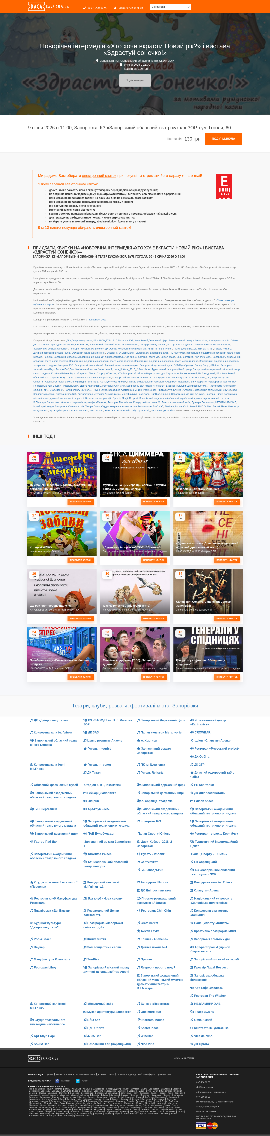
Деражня (54, 1095)
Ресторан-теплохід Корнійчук (214, 833)
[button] (170, 7)
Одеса (175, 1105)
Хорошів (60, 1114)
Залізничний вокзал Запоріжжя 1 (93, 369)
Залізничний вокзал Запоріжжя (50, 348)
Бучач (155, 1091)
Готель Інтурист (163, 348)
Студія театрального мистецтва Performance (126, 406)
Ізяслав (58, 1089)
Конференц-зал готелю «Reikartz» (145, 385)
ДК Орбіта (111, 348)
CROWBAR (81, 344)
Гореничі (179, 1093)
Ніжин (43, 1105)
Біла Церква (98, 1089)
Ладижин (120, 1101)
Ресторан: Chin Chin (113, 385)
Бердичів (176, 1089)
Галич (154, 1093)
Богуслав (67, 1091)
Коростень (146, 1099)
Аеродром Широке (164, 377)
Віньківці (33, 1093)
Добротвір (84, 1095)
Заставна (56, 1097)
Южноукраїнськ (36, 1116)
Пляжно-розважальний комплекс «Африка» (152, 381)
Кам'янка (173, 1097)
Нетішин (62, 1105)
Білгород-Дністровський (117, 1089)
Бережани (34, 1091)
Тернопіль (74, 1112)
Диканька (64, 1095)
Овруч (167, 1105)
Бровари (133, 1091)
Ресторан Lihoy (214, 394)
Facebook (63, 1081)
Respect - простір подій (98, 398)
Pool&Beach (150, 389)
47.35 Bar (72, 410)
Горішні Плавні (166, 1093)
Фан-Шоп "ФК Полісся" (206, 1112)
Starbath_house (173, 406)
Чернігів (118, 1114)
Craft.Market (56, 389)
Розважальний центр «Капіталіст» (188, 340)
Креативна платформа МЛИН (125, 389)
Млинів (139, 1103)
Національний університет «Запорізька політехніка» (207, 381)
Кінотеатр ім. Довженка (209, 1028)
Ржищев (77, 1109)
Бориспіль (99, 1091)
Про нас (49, 1074)
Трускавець (112, 1112)
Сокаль (154, 1109)
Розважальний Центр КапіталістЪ (82, 385)
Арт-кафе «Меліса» (95, 402)
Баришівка (154, 1089)
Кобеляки (87, 1099)
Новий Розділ (86, 1105)
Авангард (76, 1089)
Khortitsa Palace (60, 373)
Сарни (109, 1109)
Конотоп (135, 1099)
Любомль (173, 1101)
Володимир (113, 1093)
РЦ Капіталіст (177, 352)
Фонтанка (171, 1112)
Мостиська (173, 1103)
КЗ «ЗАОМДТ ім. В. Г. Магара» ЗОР (113, 340)
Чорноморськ (130, 1114)
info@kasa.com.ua (204, 1087)
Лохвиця (140, 1101)
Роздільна (99, 1109)
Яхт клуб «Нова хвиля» (113, 381)
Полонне (158, 1107)
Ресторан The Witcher (120, 402)
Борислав (87, 1091)
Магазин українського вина (77, 1116)
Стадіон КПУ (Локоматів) (120, 352)
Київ (79, 1099)
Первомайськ (68, 1107)
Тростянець (99, 1112)
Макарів (48, 1103)
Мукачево (33, 1105)
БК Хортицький (188, 373)
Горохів (44, 1095)
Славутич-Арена (42, 381)
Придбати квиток (80, 502)
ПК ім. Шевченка (183, 348)
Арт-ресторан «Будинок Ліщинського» (99, 394)
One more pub (76, 406)
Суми (31, 1112)
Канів (61, 1099)
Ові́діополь (156, 1105)
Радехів (46, 1109)
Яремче (58, 1116)
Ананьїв (86, 1089)
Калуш (139, 1097)
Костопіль (171, 1099)
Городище (34, 1095)
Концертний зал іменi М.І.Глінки (151, 402)
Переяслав (112, 1107)
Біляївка (135, 1089)
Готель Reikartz (223, 348)
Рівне (177, 1107)
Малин (71, 1103)
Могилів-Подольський (155, 1103)
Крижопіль (93, 1101)
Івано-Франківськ (37, 1089)
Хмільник (33, 1114)
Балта (144, 1089)
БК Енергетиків (184, 356)
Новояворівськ (134, 1105)
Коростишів (159, 1099)
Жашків (124, 1095)
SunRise (155, 394)
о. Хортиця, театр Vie (147, 356)
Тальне (39, 1112)
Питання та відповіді (126, 1074)
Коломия (125, 1099)
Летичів (130, 1101)
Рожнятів (87, 1109)
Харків (181, 1112)
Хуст (76, 1114)
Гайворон (144, 1093)
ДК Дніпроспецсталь (112, 356)
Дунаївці (114, 1095)
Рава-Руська (35, 1109)
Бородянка (110, 1091)
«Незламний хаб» (180, 402)
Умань (153, 1112)
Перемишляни (83, 1107)
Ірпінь (67, 1089)
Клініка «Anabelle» (183, 389)
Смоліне (144, 1109)
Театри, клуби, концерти (207, 1107)
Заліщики (33, 1097)
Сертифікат (172, 373)
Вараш (42, 1093)
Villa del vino (96, 410)
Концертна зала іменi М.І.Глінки (136, 348)
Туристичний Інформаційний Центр (172, 369)
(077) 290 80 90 (203, 1097)
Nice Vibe (157, 410)
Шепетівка (153, 1114)
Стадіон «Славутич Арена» (196, 344)
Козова (106, 1099)
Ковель (97, 1099)
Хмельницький (47, 1114)
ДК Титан (208, 348)
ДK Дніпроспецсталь (218, 377)
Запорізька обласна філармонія (65, 402)
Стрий (179, 1109)
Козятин (115, 1099)
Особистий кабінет (128, 8)
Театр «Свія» (92, 406)
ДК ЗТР (198, 348)
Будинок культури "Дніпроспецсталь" (186, 385)
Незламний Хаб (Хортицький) (133, 410)
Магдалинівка (35, 1103)
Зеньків (91, 1097)
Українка (144, 1112)
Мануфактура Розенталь (135, 394)
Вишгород (74, 1093)
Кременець (55, 1101)
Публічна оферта (146, 1074)
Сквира (117, 1109)
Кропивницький (106, 1101)
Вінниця (178, 1091)
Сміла (136, 1109)
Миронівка (129, 1103)
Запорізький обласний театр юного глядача (113, 344)
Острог (56, 1107)
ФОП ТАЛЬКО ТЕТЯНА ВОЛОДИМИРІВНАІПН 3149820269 (216, 1117)
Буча (148, 1091)
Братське (122, 1091)
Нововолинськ (101, 1105)
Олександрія (45, 1107)
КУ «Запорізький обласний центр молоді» (141, 373)
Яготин (49, 1116)
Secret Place (220, 406)
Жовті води (177, 1095)
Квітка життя (165, 389)
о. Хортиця (173, 344)
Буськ (141, 1091)
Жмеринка (156, 1095)
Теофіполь (50, 1112)
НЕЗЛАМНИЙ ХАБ (225, 402)
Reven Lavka (100, 389)
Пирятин (124, 1107)
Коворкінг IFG (65, 365)
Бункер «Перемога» (203, 402)
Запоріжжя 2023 (97, 319)
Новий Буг (73, 1105)
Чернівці (108, 1114)
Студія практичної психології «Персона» (88, 377)
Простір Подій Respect (125, 398)
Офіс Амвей (190, 406)
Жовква (166, 1095)
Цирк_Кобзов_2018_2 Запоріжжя (131, 369)
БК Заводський (206, 373)
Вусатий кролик (79, 373)
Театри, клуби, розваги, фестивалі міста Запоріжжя (135, 706)
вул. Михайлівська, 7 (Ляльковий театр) (215, 1102)
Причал (165, 394)
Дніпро (74, 1095)
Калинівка (129, 1097)
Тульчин (124, 1112)
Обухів (146, 1105)
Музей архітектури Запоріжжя (50, 406)
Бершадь (56, 1091)
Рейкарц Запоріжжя (55, 356)
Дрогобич (96, 1095)
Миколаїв (80, 1103)
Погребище (135, 1107)
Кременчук (68, 1101)
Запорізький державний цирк (152, 352)
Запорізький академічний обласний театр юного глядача (101, 361)
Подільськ (147, 1107)
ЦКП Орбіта (205, 406)
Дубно (106, 1095)
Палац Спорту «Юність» (102, 373)
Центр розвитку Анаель (153, 344)
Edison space (167, 356)
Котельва (33, 1101)
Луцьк (157, 1101)
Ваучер (227, 389)
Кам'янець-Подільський (156, 1097)
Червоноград (86, 1114)
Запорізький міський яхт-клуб (187, 394)
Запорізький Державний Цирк (150, 340)
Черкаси (98, 1114)
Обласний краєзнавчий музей (88, 352)
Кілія (120, 1097)
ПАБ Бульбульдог (183, 365)
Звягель (82, 1097)
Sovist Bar (110, 410)
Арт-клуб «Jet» (203, 356)
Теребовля (62, 1112)
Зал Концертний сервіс (102, 947)
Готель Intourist (221, 344)
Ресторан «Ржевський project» (87, 348)
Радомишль (58, 1109)
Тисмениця (86, 1112)
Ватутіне (63, 1093)
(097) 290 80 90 (95, 8)
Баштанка (165, 1089)
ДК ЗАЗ (37, 344)
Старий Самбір (167, 1109)
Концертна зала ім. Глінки (223, 340)
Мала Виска (59, 1103)
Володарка (100, 1093)
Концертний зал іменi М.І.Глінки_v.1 (132, 377)
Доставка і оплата (106, 1074)
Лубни (149, 1101)
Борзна (77, 1091)
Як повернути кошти (85, 1074)
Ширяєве (164, 1114)
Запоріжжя (45, 1097)
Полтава (169, 1107)
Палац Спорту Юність (207, 365)
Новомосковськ (117, 1105)
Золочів (112, 1097)
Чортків (142, 1114)
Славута (127, 1109)
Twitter (81, 1081)
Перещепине (99, 1107)
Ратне (68, 1109)
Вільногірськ (166, 1091)
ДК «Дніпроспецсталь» (79, 340)
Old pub (129, 356)
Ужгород (133, 1112)
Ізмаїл (50, 1089)
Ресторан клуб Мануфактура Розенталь (75, 381)
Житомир (144, 1095)
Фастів (161, 1112)
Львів (164, 1101)
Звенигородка (69, 1097)
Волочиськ (126, 1093)
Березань (45, 1091)
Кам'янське (34, 1099)
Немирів (52, 1105)
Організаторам (164, 1074)
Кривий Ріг (80, 1101)
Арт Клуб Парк (58, 410)
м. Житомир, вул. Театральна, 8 (211, 1092)
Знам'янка (102, 1097)
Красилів (44, 1101)
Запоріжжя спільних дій (208, 389)
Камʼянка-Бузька (49, 1099)
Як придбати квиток (65, 1074)
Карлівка (71, 1099)
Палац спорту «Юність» (77, 389)
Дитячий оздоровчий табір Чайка (51, 352)
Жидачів (134, 1095)
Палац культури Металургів (58, 344)
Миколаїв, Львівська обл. (99, 1103)
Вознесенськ (87, 1093)
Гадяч (135, 1093)
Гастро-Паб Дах (65, 369)
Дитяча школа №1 (66, 394)
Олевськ (33, 1107)
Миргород (117, 1103)
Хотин (68, 1114)
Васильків (52, 1093)
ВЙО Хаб (158, 406)
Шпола (174, 1114)
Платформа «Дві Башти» (47, 385)
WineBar (83, 410)
